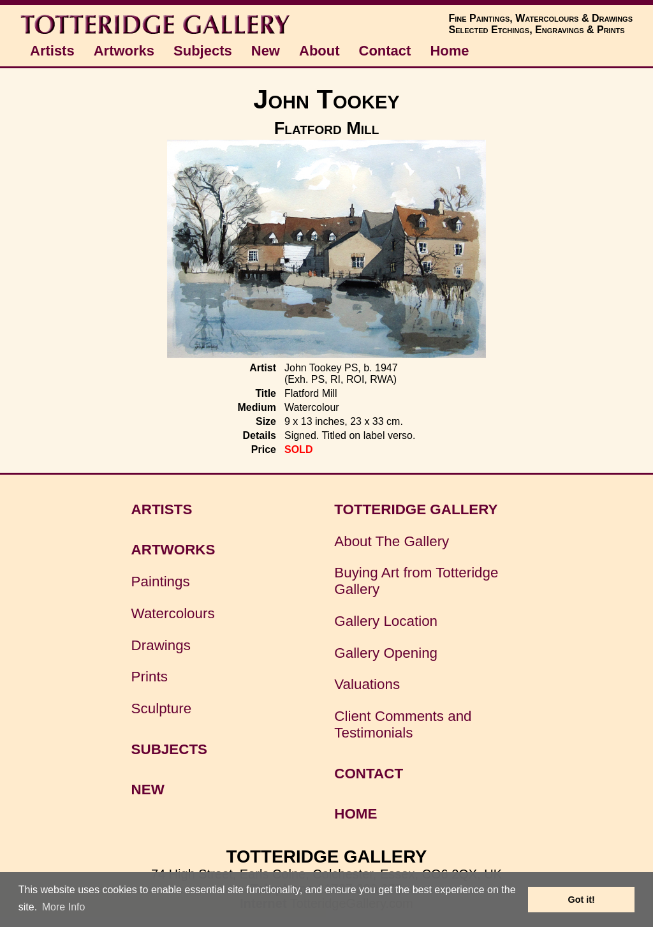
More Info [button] (63, 906)
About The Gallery (391, 541)
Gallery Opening (385, 653)
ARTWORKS (173, 550)
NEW (148, 789)
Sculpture (161, 708)
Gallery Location (385, 621)
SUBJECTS (169, 749)
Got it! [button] (581, 899)
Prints (149, 677)
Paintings (160, 582)
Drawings (161, 645)
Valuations (367, 684)
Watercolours (173, 613)
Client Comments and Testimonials (402, 724)
